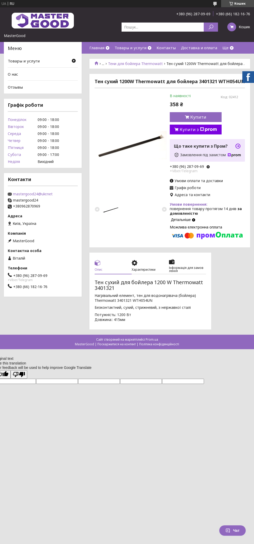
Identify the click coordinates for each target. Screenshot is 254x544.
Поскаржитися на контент (116, 344)
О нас (13, 74)
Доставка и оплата (199, 47)
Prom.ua (152, 339)
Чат (232, 530)
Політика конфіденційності (159, 344)
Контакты (166, 47)
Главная (96, 47)
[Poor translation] (19, 374)
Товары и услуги (130, 47)
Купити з (198, 129)
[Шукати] (211, 27)
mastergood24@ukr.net (33, 194)
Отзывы (15, 87)
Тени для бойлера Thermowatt (135, 63)
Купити (198, 117)
